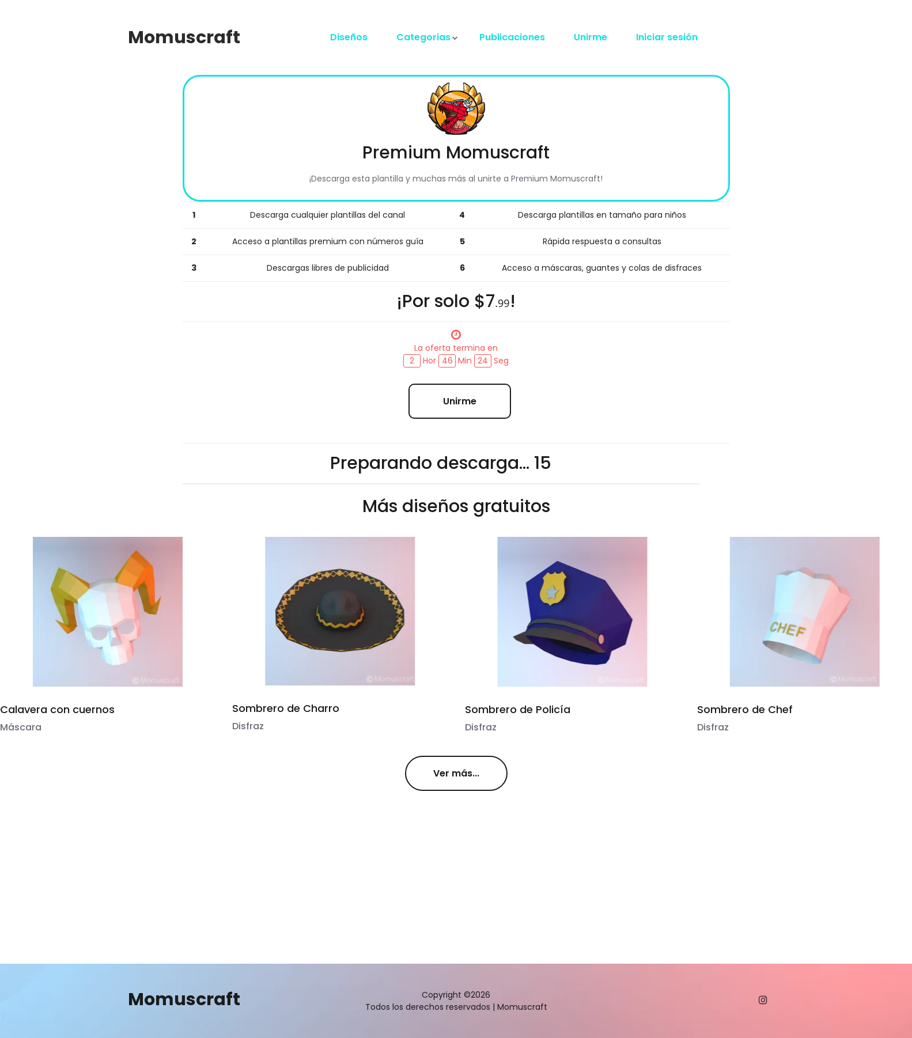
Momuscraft (184, 37)
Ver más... (456, 773)
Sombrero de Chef (744, 709)
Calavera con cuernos (57, 709)
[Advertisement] (288, 883)
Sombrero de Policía (516, 709)
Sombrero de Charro (285, 708)
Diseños (349, 37)
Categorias (423, 37)
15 (542, 463)
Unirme (590, 37)
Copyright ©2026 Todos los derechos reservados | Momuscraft (456, 1001)
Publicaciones (512, 37)
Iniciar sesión (667, 37)
